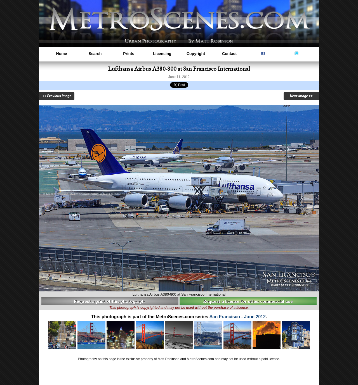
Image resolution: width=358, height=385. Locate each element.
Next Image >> (301, 96)
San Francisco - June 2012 (237, 316)
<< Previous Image (56, 96)
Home (61, 53)
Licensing (162, 53)
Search (95, 53)
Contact (229, 53)
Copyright (196, 53)
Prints (128, 53)
